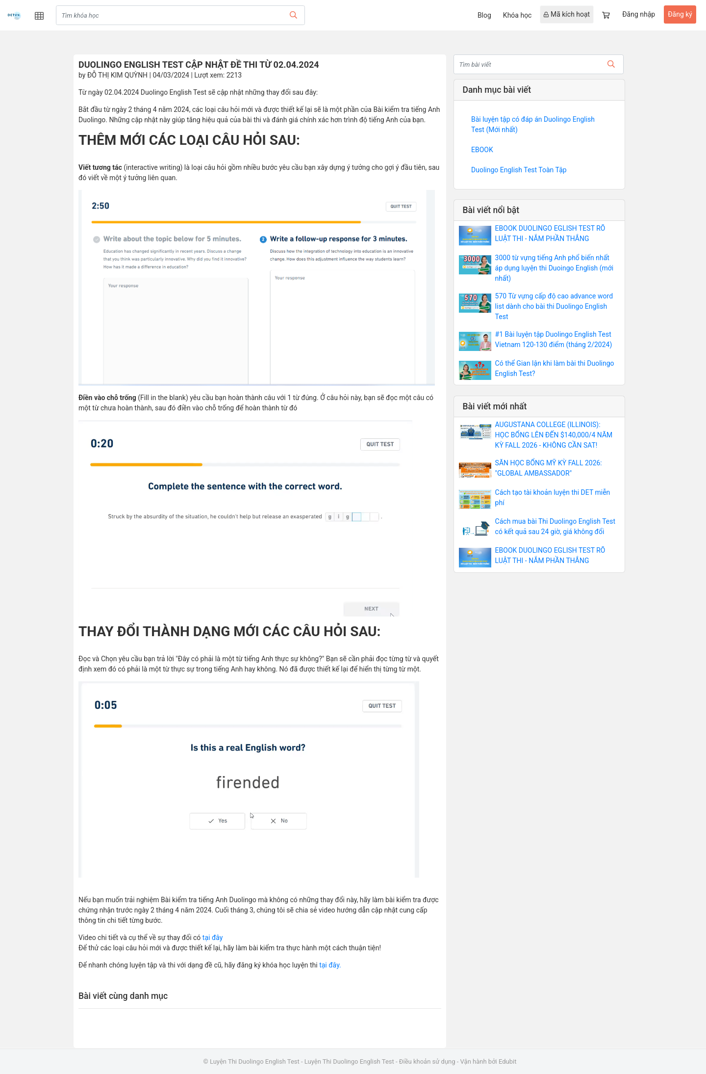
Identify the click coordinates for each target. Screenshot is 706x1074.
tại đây (212, 937)
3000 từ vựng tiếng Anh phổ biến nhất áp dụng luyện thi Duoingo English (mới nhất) (554, 268)
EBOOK (482, 150)
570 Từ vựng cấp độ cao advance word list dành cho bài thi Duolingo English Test (554, 306)
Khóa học (517, 15)
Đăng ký (680, 14)
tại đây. (329, 965)
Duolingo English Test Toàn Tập (519, 170)
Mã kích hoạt (567, 14)
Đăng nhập (638, 14)
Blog (484, 15)
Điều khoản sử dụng (427, 1061)
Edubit (507, 1061)
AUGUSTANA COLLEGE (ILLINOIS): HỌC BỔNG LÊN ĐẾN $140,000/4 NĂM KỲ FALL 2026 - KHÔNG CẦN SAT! (554, 435)
